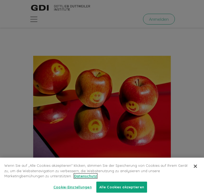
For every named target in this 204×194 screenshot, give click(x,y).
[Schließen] (195, 171)
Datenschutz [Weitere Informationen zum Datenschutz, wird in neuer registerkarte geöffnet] (85, 181)
